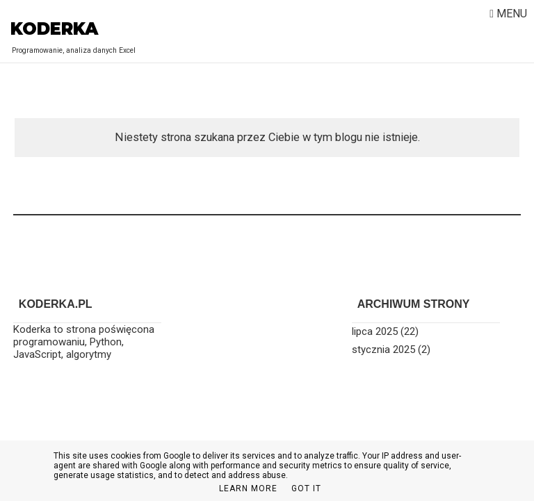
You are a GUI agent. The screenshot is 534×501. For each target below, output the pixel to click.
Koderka (54, 29)
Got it (306, 488)
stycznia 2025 (383, 349)
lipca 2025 (375, 331)
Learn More (248, 488)
